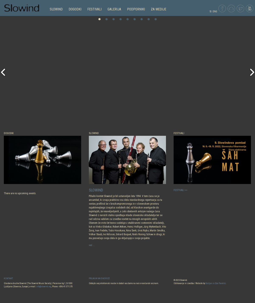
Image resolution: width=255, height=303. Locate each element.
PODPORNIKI (136, 9)
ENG (215, 11)
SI (210, 11)
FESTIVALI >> (180, 190)
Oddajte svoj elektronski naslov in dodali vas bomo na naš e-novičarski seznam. (124, 283)
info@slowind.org (43, 286)
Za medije (158, 9)
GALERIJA (114, 9)
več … (92, 245)
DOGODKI (75, 9)
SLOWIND (56, 9)
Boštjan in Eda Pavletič (215, 283)
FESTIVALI (94, 9)
